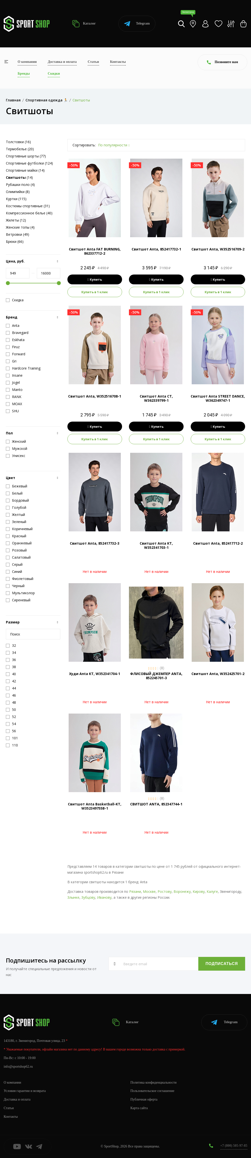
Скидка (15, 300)
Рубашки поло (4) (20, 184)
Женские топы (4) (20, 227)
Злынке (73, 897)
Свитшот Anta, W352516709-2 (217, 249)
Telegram (137, 24)
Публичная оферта (143, 1099)
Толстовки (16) (18, 141)
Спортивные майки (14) (25, 170)
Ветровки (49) (17, 234)
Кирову (199, 891)
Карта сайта (139, 1108)
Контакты (118, 62)
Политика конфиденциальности (153, 1082)
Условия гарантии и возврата (25, 1091)
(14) (19, 177)
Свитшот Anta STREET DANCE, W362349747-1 (218, 398)
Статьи (93, 62)
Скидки (54, 73)
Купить (95, 279)
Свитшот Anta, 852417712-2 (218, 543)
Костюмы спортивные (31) (28, 206)
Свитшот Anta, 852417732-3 (94, 543)
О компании (27, 62)
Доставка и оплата (62, 62)
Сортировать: (84, 145)
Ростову (165, 891)
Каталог (84, 24)
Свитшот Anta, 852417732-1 (156, 249)
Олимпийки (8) (18, 191)
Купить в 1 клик (94, 292)
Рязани (135, 891)
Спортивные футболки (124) (29, 163)
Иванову (104, 897)
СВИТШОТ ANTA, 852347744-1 (156, 804)
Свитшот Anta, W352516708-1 (94, 396)
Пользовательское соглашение (152, 1091)
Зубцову (88, 897)
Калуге (212, 891)
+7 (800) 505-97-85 (233, 1145)
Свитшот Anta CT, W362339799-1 (156, 398)
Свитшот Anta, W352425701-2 (217, 673)
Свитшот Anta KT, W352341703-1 (156, 545)
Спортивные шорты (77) (26, 156)
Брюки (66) (15, 241)
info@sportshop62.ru (18, 1066)
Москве (149, 891)
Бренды (24, 73)
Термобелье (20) (20, 149)
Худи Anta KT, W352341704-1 (94, 673)
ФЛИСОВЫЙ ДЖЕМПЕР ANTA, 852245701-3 (156, 675)
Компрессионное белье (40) (29, 213)
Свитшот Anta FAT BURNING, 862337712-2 (95, 251)
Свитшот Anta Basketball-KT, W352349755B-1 (94, 806)
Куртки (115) (16, 198)
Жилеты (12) (16, 220)
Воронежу (182, 891)
